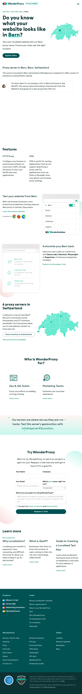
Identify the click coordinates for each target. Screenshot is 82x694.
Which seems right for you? (54, 483)
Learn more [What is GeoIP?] (34, 562)
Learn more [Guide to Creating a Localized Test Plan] (60, 570)
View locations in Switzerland (18, 334)
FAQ (31, 612)
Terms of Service (35, 506)
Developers (33, 653)
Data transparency (10, 660)
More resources (9, 538)
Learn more (14, 398)
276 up (28, 3)
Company (47, 472)
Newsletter (60, 645)
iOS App (32, 642)
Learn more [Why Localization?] (7, 565)
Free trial (6, 649)
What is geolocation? (38, 604)
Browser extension (36, 638)
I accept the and (37, 506)
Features (6, 642)
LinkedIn (59, 638)
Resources (33, 626)
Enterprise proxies (36, 663)
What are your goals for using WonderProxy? (35, 493)
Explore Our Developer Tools (54, 264)
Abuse (5, 656)
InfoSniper (28, 428)
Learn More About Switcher (14, 211)
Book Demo (7, 653)
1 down (34, 3)
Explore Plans (11, 55)
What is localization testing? (41, 601)
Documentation (35, 645)
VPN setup (33, 649)
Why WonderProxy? (37, 615)
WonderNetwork (11, 611)
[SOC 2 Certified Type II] (15, 680)
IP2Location (45, 428)
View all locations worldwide (14, 340)
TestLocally (9, 604)
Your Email (20, 481)
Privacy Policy (52, 506)
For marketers (34, 622)
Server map (14, 638)
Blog (58, 649)
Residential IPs (35, 660)
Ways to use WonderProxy (39, 608)
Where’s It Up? (10, 600)
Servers (6, 12)
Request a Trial (41, 511)
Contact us (7, 663)
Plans (5, 645)
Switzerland (16, 12)
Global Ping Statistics (14, 608)
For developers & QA (37, 619)
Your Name (21, 472)
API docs (32, 656)
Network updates (63, 642)
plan (50, 481)
